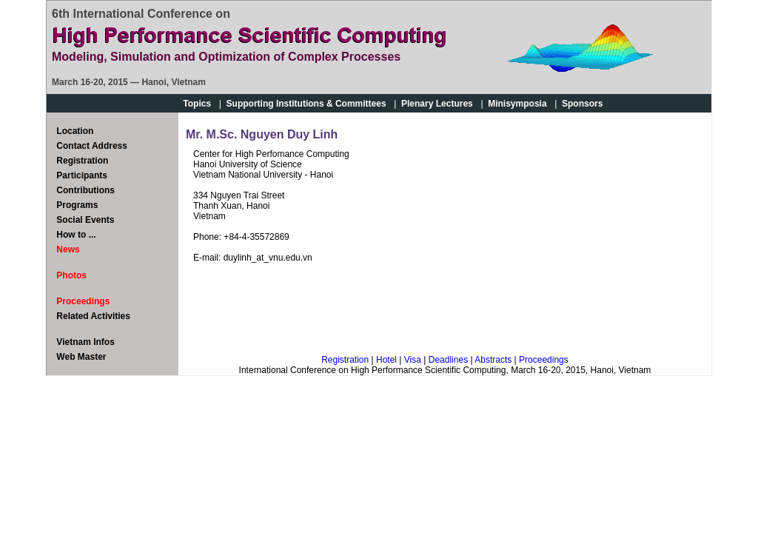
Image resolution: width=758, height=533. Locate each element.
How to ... (75, 234)
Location (74, 131)
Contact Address (91, 146)
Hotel (386, 360)
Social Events (85, 220)
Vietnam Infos (85, 342)
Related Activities (93, 316)
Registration (82, 160)
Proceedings (543, 360)
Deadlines (448, 360)
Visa (412, 360)
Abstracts (493, 360)
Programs (77, 205)
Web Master (81, 357)
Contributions (85, 190)
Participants (81, 175)
